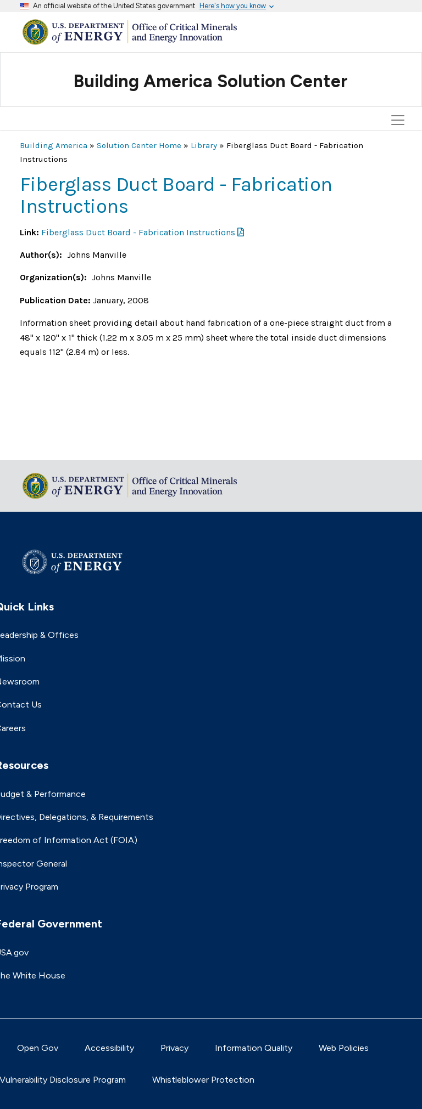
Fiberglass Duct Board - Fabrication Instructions (138, 232)
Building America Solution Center (211, 81)
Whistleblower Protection (203, 1079)
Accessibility (109, 1048)
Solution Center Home (139, 145)
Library (204, 145)
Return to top (47, 444)
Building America (53, 145)
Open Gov (37, 1048)
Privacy (174, 1048)
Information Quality (253, 1048)
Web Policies (344, 1048)
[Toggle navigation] (399, 71)
